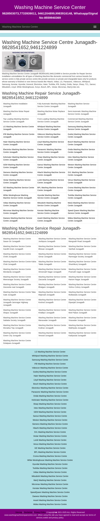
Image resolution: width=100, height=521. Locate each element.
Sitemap (18, 512)
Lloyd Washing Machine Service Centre (50, 380)
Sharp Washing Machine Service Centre (50, 404)
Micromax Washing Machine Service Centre (50, 484)
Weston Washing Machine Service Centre (50, 420)
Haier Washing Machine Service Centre (50, 376)
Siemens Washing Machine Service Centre (50, 424)
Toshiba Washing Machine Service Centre (50, 468)
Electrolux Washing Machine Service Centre (50, 388)
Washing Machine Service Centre (20, 26)
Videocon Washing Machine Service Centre (50, 368)
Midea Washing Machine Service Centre (50, 504)
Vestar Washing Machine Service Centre (50, 436)
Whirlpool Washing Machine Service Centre (50, 356)
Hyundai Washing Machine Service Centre (50, 464)
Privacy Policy (40, 512)
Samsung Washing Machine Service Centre (50, 360)
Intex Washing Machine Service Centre (50, 408)
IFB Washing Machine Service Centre (50, 364)
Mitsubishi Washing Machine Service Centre (50, 476)
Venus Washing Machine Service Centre (50, 444)
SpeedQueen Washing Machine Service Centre (50, 492)
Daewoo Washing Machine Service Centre (50, 496)
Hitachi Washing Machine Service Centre (50, 428)
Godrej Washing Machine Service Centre (50, 372)
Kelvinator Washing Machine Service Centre (50, 400)
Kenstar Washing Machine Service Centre (50, 488)
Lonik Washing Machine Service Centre (50, 440)
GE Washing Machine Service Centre (49, 448)
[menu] (95, 26)
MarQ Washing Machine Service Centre (50, 480)
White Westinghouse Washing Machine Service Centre (50, 460)
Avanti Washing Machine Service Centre (50, 500)
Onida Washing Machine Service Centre (50, 396)
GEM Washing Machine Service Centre (50, 412)
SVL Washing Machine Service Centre (50, 432)
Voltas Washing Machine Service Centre (50, 472)
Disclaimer (28, 512)
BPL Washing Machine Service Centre (50, 452)
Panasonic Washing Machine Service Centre (50, 392)
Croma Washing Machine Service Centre (50, 456)
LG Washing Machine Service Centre (50, 352)
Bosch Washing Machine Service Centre (50, 384)
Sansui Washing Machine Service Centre (50, 416)
